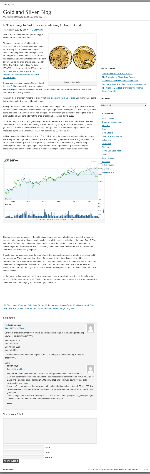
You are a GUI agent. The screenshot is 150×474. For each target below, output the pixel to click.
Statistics (106, 161)
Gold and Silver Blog (27, 12)
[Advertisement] (119, 43)
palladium (106, 140)
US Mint (105, 169)
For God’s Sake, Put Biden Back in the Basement (124, 84)
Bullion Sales (108, 118)
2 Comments (37, 30)
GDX (92, 305)
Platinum (106, 147)
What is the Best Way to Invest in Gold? (120, 80)
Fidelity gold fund (81, 305)
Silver (104, 154)
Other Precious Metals (112, 136)
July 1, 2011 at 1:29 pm (16, 369)
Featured (22, 305)
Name (47, 447)
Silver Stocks (108, 158)
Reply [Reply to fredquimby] (7, 363)
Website (48, 457)
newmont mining (51, 308)
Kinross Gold (9, 86)
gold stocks (14, 308)
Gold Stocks (38, 305)
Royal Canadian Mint (111, 151)
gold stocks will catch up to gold (61, 98)
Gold (30, 305)
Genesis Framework (118, 469)
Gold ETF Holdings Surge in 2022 (117, 73)
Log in (145, 469)
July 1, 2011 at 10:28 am (14, 328)
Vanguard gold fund (68, 308)
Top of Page (8, 469)
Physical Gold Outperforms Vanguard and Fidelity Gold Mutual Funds (21, 74)
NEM (40, 308)
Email (47, 452)
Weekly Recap (108, 172)
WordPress (134, 469)
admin (25, 30)
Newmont (35, 83)
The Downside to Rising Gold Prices (118, 77)
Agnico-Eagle (66, 305)
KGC (22, 308)
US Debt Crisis (108, 165)
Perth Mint (106, 143)
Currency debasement (112, 122)
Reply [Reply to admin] (9, 403)
